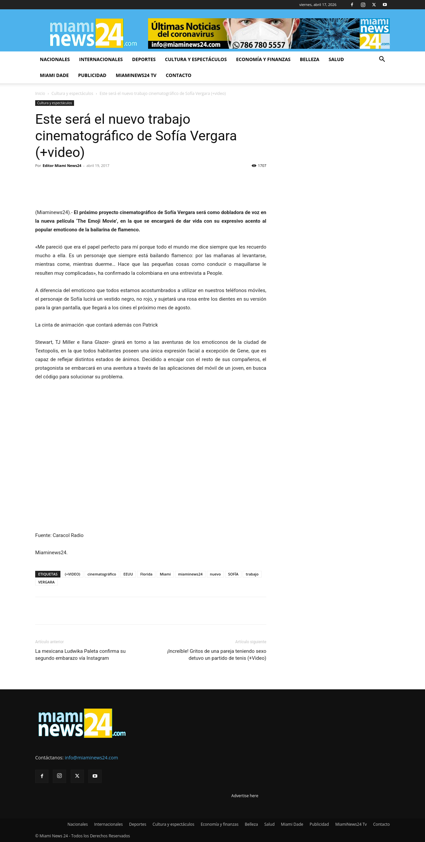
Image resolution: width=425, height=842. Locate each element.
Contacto (178, 75)
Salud (336, 59)
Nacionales (55, 59)
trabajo (252, 574)
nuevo (215, 574)
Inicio (40, 93)
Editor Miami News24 (62, 165)
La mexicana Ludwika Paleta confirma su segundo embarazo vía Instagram (80, 654)
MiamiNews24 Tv (136, 75)
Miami (165, 574)
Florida (146, 574)
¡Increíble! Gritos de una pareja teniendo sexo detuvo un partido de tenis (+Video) (216, 654)
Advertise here (244, 796)
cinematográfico (102, 574)
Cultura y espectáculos (196, 59)
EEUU (128, 574)
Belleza (309, 59)
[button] (382, 60)
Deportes (144, 59)
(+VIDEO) (72, 574)
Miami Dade (54, 75)
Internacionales (101, 59)
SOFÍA (233, 574)
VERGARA (46, 581)
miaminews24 (190, 574)
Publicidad (92, 75)
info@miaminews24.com (91, 757)
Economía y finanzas (263, 59)
